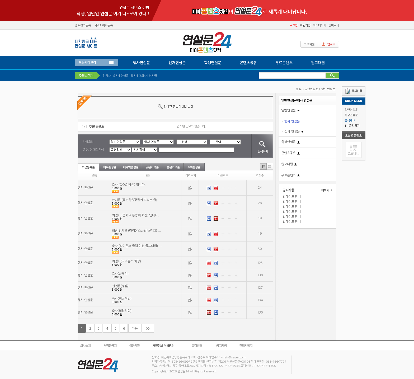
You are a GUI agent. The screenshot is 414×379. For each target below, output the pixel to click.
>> (148, 328)
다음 (135, 328)
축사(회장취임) (121, 298)
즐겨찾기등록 (83, 25)
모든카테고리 (87, 62)
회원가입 (305, 25)
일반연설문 (351, 109)
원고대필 (318, 63)
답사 (133, 75)
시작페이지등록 (103, 25)
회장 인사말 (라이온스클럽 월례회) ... (136, 230)
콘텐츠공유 (248, 63)
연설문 (125, 75)
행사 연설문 (328, 89)
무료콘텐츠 (284, 63)
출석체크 (350, 120)
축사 (115, 75)
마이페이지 (319, 25)
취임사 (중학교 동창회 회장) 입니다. (135, 215)
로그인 (294, 25)
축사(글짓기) (120, 273)
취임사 (107, 75)
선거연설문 (177, 63)
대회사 (143, 75)
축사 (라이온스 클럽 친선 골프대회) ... (137, 246)
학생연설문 (351, 115)
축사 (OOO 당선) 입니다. (129, 184)
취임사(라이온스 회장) (126, 261)
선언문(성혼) (120, 286)
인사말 (153, 75)
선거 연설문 (292, 131)
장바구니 (333, 25)
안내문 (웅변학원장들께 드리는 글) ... (136, 200)
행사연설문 (141, 63)
